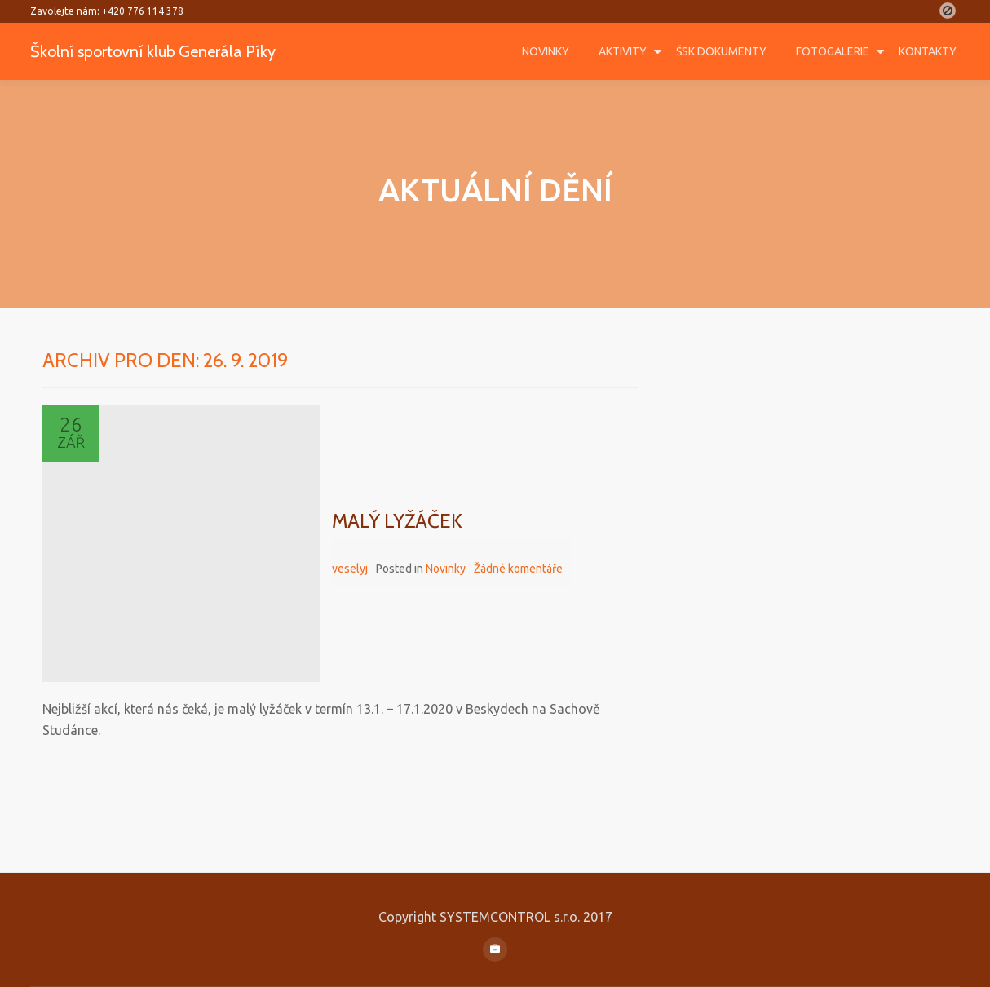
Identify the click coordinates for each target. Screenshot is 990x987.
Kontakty (928, 51)
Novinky (545, 51)
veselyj (350, 568)
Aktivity (623, 51)
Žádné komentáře (518, 568)
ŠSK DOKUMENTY (721, 51)
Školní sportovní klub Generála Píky (172, 50)
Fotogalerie (832, 51)
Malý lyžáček (397, 521)
